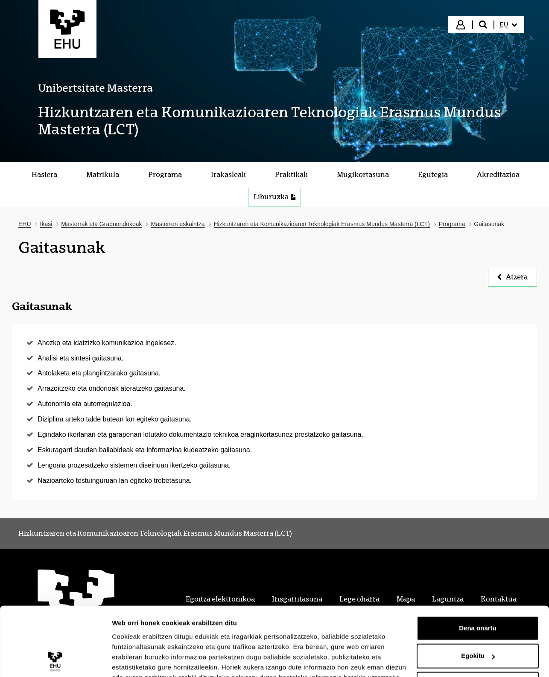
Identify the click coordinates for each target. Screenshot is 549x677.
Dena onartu (477, 587)
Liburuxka (274, 197)
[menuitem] (508, 24)
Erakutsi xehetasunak (145, 660)
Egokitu (478, 615)
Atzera (512, 277)
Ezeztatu (478, 643)
